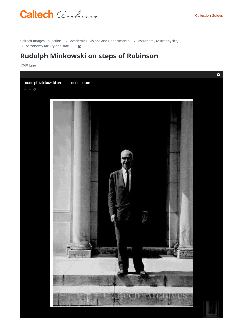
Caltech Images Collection (40, 41)
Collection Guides (209, 15)
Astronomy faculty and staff (48, 46)
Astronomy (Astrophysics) (158, 41)
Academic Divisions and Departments (99, 41)
